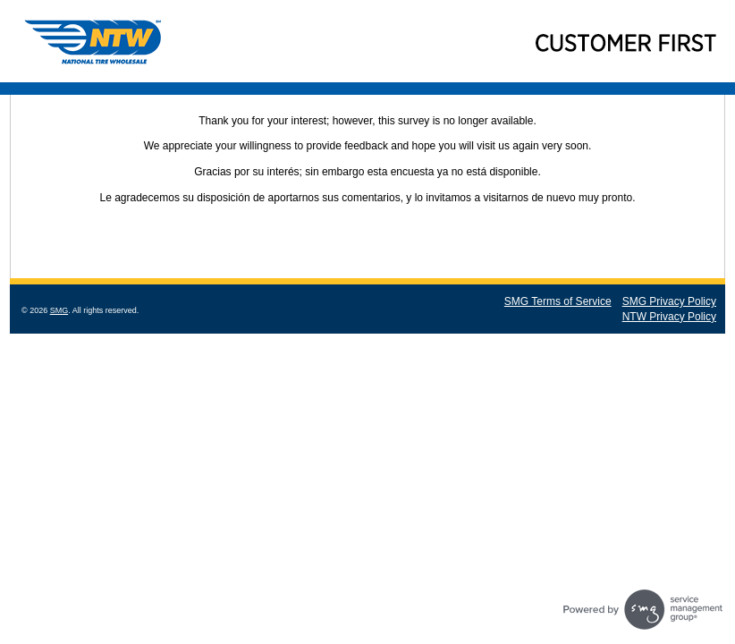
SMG (59, 310)
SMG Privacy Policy (669, 301)
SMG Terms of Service (558, 301)
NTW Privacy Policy (669, 316)
